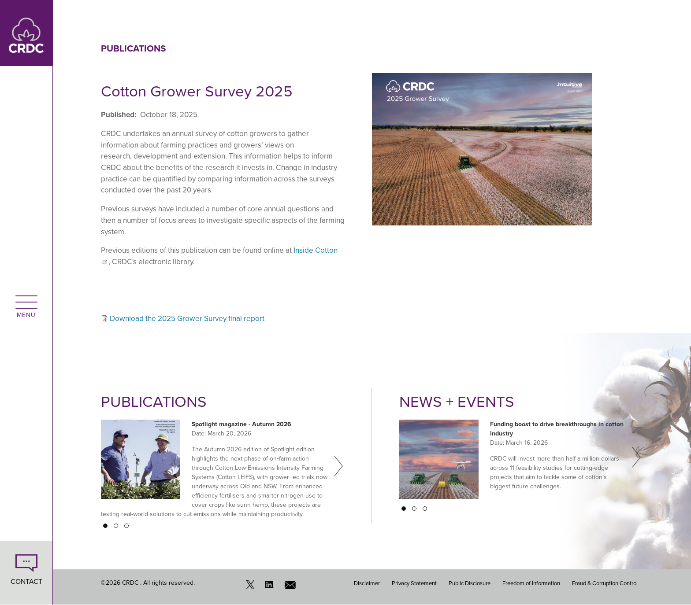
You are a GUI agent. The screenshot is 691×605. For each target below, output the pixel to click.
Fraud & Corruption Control (605, 583)
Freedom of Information (531, 583)
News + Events (456, 401)
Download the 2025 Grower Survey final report (187, 318)
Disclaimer (367, 583)
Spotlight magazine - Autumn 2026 (241, 424)
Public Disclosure (469, 583)
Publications (133, 48)
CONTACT (26, 581)
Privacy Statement (414, 583)
